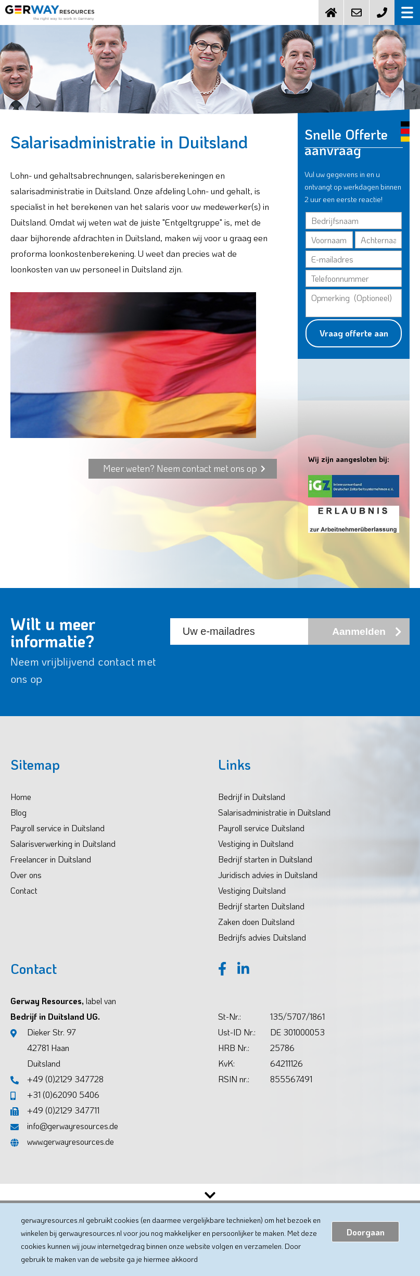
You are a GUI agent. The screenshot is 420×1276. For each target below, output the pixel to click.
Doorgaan (366, 1232)
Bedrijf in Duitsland (251, 807)
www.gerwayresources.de (62, 1152)
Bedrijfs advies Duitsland (262, 948)
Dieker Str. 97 (43, 1059)
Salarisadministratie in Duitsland (274, 823)
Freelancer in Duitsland (50, 870)
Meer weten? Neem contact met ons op (184, 479)
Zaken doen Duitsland (256, 932)
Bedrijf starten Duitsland (261, 916)
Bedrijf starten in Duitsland (265, 870)
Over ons (26, 885)
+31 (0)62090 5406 (54, 1105)
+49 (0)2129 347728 (57, 1089)
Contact (23, 901)
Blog (18, 823)
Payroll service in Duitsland (57, 838)
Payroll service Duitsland (261, 838)
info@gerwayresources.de (64, 1136)
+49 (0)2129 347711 (54, 1121)
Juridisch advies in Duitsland (267, 885)
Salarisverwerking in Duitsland (63, 854)
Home (20, 807)
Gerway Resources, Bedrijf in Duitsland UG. (63, 1019)
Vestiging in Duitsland (256, 854)
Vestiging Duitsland (252, 901)
